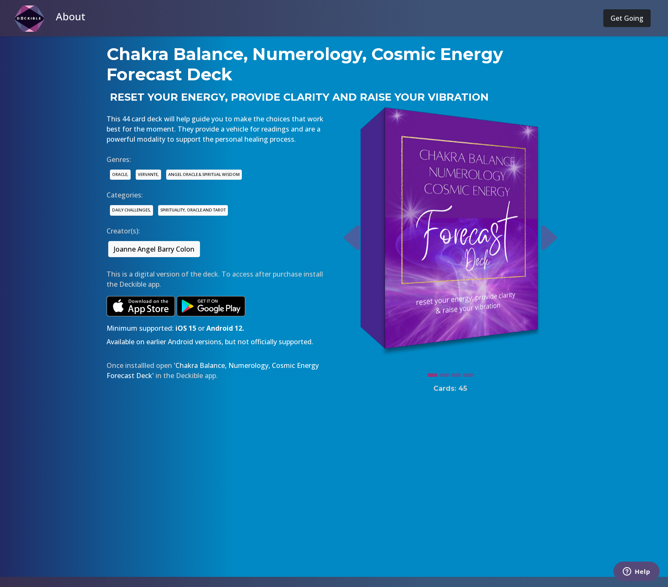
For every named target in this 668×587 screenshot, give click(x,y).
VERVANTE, (148, 174)
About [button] (70, 16)
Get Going (627, 18)
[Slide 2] (444, 373)
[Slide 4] (468, 373)
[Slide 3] (456, 373)
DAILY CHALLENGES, (131, 210)
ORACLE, (120, 174)
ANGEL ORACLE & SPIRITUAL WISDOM (204, 174)
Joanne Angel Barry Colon (154, 249)
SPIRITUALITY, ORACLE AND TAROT (193, 210)
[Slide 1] (432, 373)
